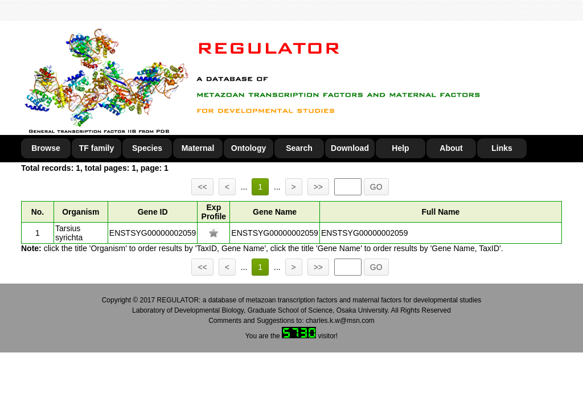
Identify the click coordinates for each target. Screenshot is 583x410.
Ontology (248, 148)
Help (400, 148)
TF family (96, 148)
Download (350, 148)
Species (147, 148)
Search (299, 148)
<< (202, 186)
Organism (80, 211)
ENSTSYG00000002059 (152, 232)
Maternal (198, 148)
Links (501, 148)
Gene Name (275, 211)
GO (376, 186)
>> (318, 186)
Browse (45, 148)
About (451, 148)
